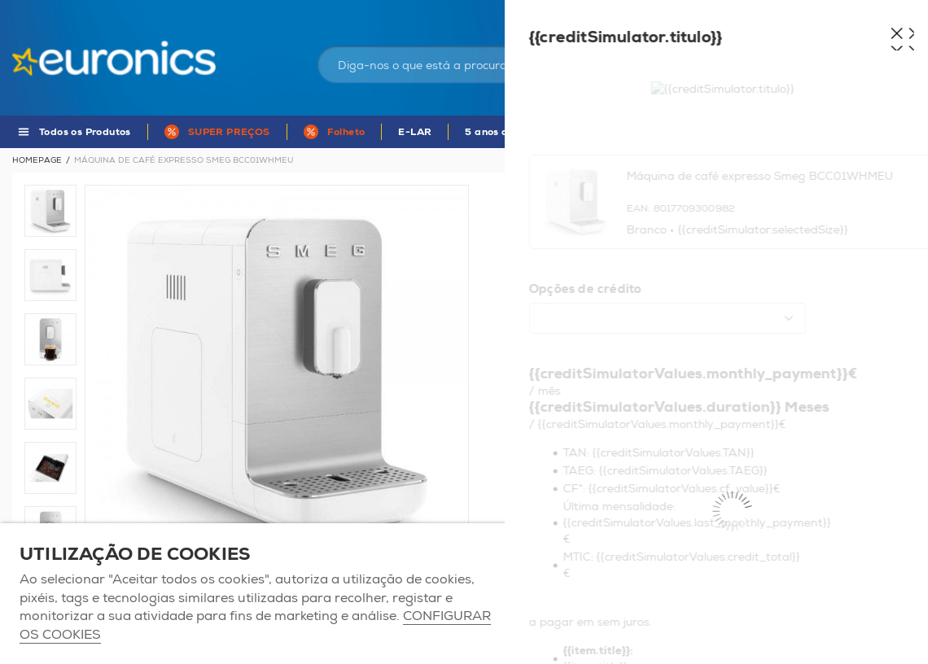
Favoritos (813, 12)
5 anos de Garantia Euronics (536, 132)
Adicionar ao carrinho (605, 491)
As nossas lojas (734, 12)
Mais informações (839, 391)
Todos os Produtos (85, 132)
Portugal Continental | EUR (617, 12)
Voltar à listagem (873, 160)
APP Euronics (674, 132)
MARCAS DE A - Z (787, 132)
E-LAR (414, 132)
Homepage (37, 160)
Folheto (346, 132)
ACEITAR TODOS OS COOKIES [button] (618, 593)
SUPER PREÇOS (229, 132)
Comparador (887, 12)
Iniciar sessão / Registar (718, 52)
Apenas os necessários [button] (818, 593)
